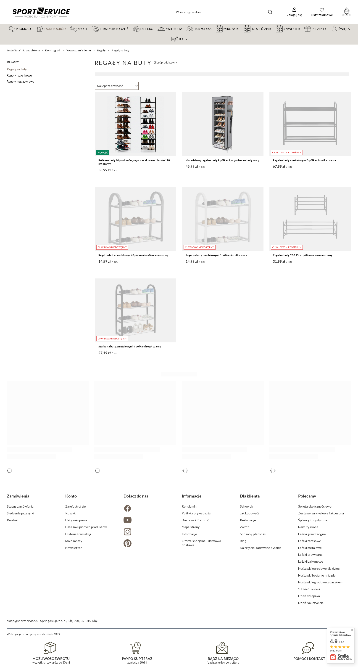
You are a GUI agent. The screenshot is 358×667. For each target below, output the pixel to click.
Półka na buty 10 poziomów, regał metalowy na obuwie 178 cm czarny (134, 162)
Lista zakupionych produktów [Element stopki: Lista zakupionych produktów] (86, 527)
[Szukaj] (270, 12)
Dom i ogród (52, 50)
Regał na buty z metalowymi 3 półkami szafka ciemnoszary (133, 255)
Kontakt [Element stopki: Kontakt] (13, 520)
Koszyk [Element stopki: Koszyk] (70, 513)
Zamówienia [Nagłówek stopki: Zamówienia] (18, 495)
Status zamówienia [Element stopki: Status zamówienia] (20, 506)
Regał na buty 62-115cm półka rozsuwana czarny (302, 255)
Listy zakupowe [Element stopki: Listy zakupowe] (76, 520)
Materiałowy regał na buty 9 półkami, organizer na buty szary (222, 160)
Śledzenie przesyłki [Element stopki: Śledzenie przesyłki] (20, 513)
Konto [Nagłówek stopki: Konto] (71, 495)
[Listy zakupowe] (322, 12)
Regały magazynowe (20, 81)
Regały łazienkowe (19, 75)
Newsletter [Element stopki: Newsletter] (73, 548)
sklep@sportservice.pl (22, 621)
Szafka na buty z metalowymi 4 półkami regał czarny (129, 346)
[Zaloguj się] (294, 12)
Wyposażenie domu (78, 50)
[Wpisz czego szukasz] (224, 12)
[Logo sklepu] (41, 12)
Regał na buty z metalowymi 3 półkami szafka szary (216, 255)
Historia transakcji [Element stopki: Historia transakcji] (78, 534)
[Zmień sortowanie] (117, 86)
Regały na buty (17, 69)
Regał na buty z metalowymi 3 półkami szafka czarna (304, 160)
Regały (101, 50)
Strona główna (31, 50)
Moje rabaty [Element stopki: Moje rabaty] (73, 541)
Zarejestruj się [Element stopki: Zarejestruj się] (75, 506)
